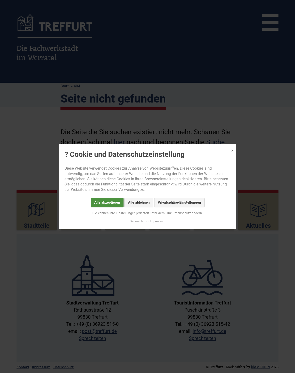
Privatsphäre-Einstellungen (179, 202)
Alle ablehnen (139, 202)
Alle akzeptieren (107, 202)
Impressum (157, 221)
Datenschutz (138, 221)
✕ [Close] (232, 150)
